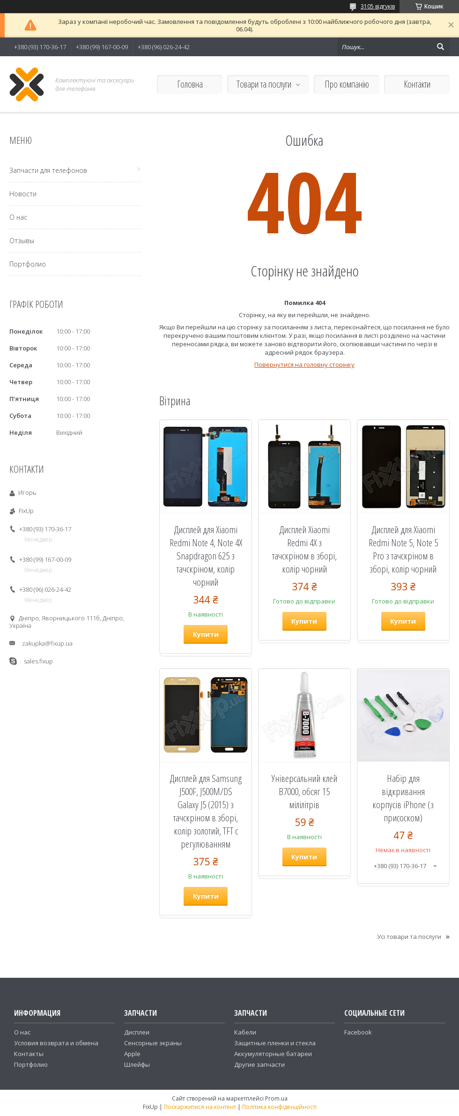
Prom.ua (276, 1098)
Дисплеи (136, 1032)
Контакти (417, 84)
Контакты (29, 1053)
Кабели (245, 1032)
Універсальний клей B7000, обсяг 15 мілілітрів (304, 791)
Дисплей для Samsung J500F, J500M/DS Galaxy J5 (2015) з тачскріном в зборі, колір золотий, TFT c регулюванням (206, 811)
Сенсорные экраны (153, 1043)
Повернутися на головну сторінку (304, 364)
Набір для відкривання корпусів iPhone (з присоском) (403, 798)
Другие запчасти (259, 1064)
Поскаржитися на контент (200, 1107)
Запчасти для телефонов (48, 170)
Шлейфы (137, 1064)
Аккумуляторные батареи (273, 1053)
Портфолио (27, 264)
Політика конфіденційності (279, 1107)
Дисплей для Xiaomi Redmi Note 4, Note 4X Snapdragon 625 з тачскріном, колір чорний (206, 555)
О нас (18, 217)
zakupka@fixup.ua (47, 643)
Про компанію (347, 84)
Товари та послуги (264, 84)
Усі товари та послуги (409, 936)
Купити (206, 634)
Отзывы (21, 240)
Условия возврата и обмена (56, 1043)
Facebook (358, 1032)
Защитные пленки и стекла (275, 1043)
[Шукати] (440, 46)
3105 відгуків (378, 6)
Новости (23, 193)
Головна (190, 84)
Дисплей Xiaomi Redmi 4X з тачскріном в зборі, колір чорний (304, 549)
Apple (132, 1053)
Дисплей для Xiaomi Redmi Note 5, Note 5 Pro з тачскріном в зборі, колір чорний (403, 549)
